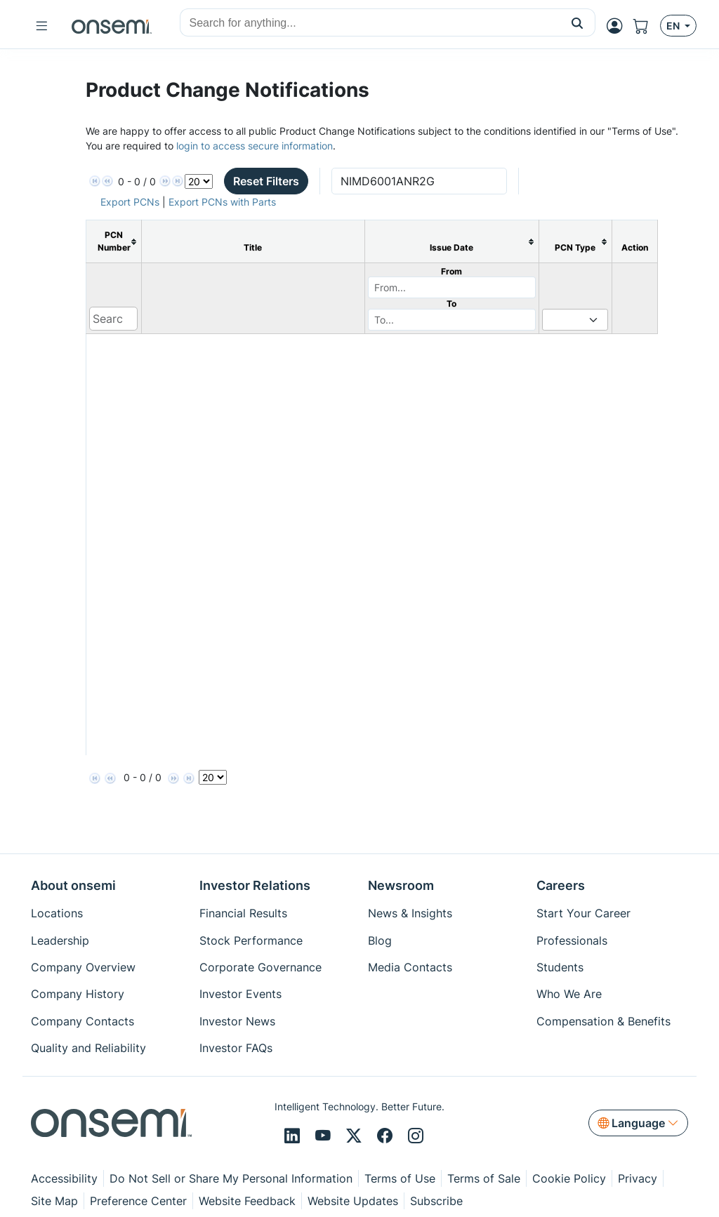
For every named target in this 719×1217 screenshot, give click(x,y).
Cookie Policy (569, 1178)
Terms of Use (399, 1178)
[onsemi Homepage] (111, 26)
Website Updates (353, 1201)
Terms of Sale (483, 1178)
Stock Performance (251, 940)
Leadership (60, 940)
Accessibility (64, 1178)
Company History (77, 994)
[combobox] (370, 23)
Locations (57, 913)
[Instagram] (415, 1136)
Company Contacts (82, 1021)
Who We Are (569, 994)
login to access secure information (254, 146)
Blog (380, 940)
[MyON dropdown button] (618, 26)
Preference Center (138, 1201)
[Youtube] (325, 1136)
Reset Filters (266, 181)
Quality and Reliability (88, 1048)
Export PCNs (129, 202)
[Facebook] (387, 1136)
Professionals (571, 940)
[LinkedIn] (294, 1136)
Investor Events (240, 994)
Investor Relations (254, 885)
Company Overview (83, 967)
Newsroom (401, 885)
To (451, 303)
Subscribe (436, 1201)
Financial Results (243, 913)
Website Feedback (247, 1201)
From (451, 271)
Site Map (54, 1201)
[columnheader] (113, 241)
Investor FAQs (235, 1048)
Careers (560, 885)
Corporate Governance (260, 967)
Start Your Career (583, 913)
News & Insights (410, 913)
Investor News (237, 1021)
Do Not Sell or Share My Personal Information (231, 1178)
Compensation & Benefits (603, 1021)
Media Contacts (410, 967)
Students (559, 967)
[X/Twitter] (356, 1136)
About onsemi (73, 885)
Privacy (637, 1178)
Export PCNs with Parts (222, 202)
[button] (577, 22)
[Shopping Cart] (646, 26)
